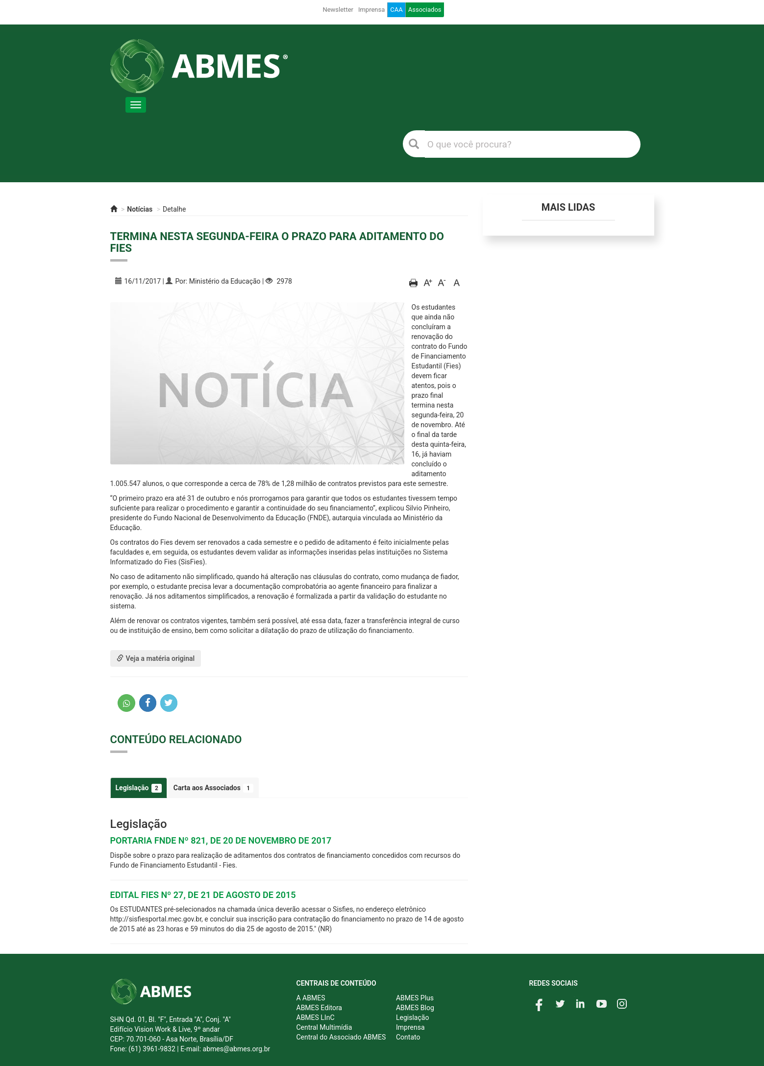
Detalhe (174, 209)
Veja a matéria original (156, 658)
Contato (408, 1037)
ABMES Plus (415, 998)
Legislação (139, 788)
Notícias (139, 209)
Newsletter (337, 9)
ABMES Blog (415, 1008)
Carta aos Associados (213, 788)
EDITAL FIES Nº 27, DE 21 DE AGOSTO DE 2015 (203, 895)
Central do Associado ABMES (341, 1037)
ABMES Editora (319, 1008)
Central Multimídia (324, 1027)
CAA (396, 9)
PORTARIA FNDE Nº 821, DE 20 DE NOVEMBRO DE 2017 (221, 840)
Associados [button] (425, 9)
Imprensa (371, 9)
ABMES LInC (315, 1017)
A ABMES (310, 998)
